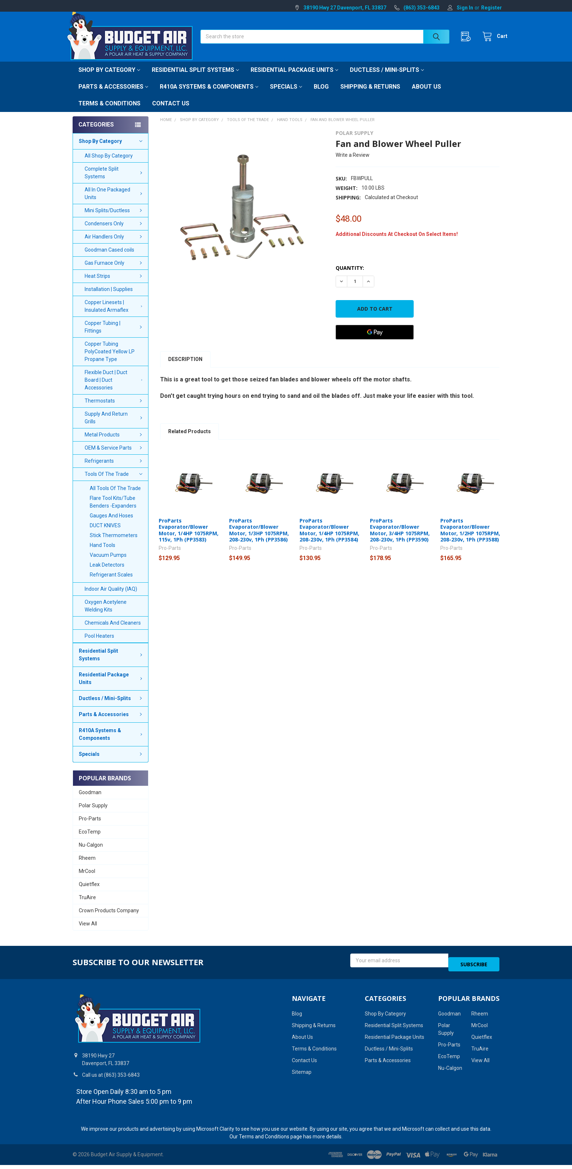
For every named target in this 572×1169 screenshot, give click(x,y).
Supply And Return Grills (114, 425)
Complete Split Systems (114, 180)
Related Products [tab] (189, 439)
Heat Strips (114, 284)
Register (491, 8)
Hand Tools (102, 553)
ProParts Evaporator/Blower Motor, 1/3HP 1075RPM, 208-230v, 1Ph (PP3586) (259, 538)
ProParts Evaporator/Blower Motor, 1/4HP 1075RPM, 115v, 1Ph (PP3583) (189, 538)
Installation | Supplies (109, 297)
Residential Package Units (294, 77)
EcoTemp (90, 840)
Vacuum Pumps (108, 563)
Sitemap (302, 1076)
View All (88, 932)
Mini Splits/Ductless (114, 218)
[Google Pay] (375, 340)
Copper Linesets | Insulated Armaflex (115, 314)
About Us (426, 94)
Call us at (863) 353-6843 (111, 1079)
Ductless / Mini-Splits (387, 77)
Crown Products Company (109, 918)
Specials (286, 94)
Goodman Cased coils (109, 258)
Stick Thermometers (114, 543)
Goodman (90, 800)
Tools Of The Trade (113, 482)
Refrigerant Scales (111, 583)
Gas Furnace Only (114, 271)
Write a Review (353, 163)
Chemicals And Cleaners (113, 631)
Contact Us (170, 111)
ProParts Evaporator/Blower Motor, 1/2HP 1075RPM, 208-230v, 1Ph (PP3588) (470, 538)
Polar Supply (93, 813)
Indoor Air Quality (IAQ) (111, 597)
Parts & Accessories (113, 94)
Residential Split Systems (195, 77)
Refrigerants (114, 469)
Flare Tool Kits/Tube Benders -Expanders (113, 510)
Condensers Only (114, 231)
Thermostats (114, 409)
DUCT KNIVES (105, 533)
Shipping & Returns (370, 94)
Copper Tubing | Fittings (114, 335)
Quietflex (89, 892)
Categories (96, 132)
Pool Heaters (99, 644)
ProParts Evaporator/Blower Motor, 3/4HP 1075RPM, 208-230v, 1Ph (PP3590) (400, 538)
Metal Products (114, 443)
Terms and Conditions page (270, 1140)
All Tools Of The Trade (115, 496)
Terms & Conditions (109, 111)
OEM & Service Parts (114, 456)
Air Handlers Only (114, 245)
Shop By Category (109, 77)
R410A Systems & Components (209, 94)
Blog (321, 94)
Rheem (87, 866)
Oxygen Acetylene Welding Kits (106, 614)
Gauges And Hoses (111, 524)
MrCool (87, 879)
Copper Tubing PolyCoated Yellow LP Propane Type (110, 359)
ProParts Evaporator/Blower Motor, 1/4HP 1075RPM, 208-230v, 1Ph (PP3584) (329, 538)
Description (185, 367)
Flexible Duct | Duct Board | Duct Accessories (115, 388)
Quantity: (350, 275)
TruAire (87, 905)
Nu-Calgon (91, 853)
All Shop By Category (109, 164)
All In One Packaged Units (114, 201)
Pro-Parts (90, 827)
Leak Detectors (107, 573)
